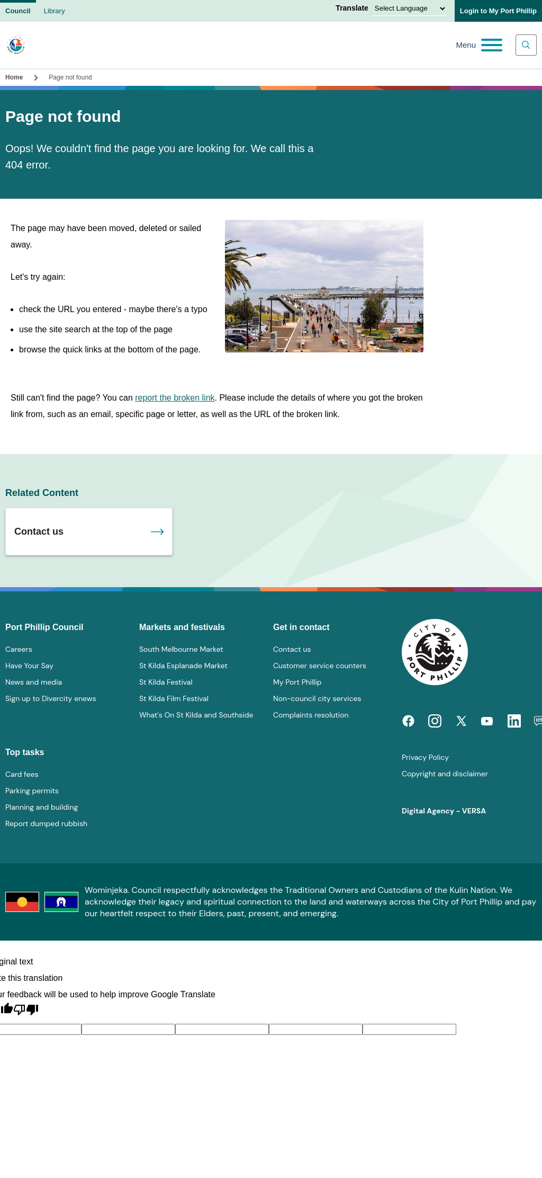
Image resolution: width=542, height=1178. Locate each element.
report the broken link (174, 397)
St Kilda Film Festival (174, 698)
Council (18, 11)
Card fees (21, 774)
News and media (33, 682)
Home (14, 77)
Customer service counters (319, 665)
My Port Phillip (297, 682)
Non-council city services (317, 698)
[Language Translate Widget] (410, 8)
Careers (18, 649)
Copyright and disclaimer (445, 773)
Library (54, 11)
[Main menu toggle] (479, 45)
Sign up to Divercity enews (50, 698)
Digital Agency (428, 811)
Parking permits (32, 790)
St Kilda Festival (166, 682)
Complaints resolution (310, 715)
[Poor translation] (26, 1010)
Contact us (39, 531)
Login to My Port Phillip (498, 11)
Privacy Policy (425, 757)
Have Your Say (29, 665)
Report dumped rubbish (46, 823)
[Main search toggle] (526, 45)
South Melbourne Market (181, 649)
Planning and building (41, 807)
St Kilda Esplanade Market (183, 665)
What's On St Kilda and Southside (196, 715)
